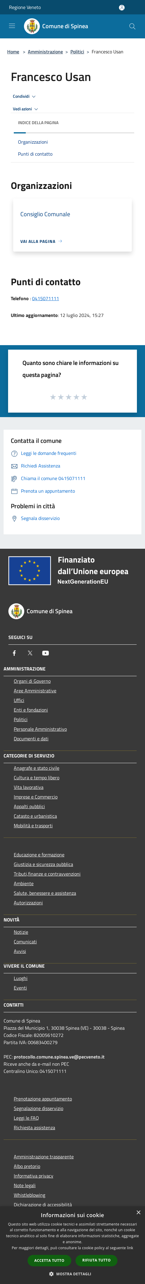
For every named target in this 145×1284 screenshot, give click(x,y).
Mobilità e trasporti (33, 825)
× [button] (138, 1213)
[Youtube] (46, 653)
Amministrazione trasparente (44, 1156)
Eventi (20, 987)
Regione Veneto (25, 7)
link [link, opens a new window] (130, 1247)
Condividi (25, 96)
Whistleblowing (29, 1195)
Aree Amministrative (35, 690)
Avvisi (20, 951)
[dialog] (72, 1245)
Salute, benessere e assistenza (45, 893)
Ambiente (24, 883)
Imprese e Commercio (36, 796)
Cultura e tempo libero (36, 777)
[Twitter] (30, 653)
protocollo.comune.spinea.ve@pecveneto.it (59, 1056)
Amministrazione (45, 51)
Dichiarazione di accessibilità (43, 1204)
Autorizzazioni (28, 902)
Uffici (19, 700)
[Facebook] (14, 653)
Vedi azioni (26, 109)
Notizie (21, 932)
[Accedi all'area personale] (122, 8)
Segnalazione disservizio (38, 1108)
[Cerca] (132, 26)
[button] (72, 1274)
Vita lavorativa (28, 787)
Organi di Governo (32, 681)
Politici (77, 51)
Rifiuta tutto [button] (96, 1260)
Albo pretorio (27, 1166)
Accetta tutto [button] (49, 1260)
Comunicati (25, 941)
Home (13, 51)
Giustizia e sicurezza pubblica (43, 864)
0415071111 (45, 298)
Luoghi (21, 978)
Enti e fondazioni (31, 709)
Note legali (25, 1185)
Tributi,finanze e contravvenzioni (47, 873)
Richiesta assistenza (34, 1127)
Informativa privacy (33, 1175)
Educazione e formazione (39, 854)
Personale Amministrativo (40, 729)
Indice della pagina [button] (38, 122)
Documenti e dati (31, 738)
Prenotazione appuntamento (43, 1098)
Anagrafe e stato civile (36, 768)
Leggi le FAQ (26, 1117)
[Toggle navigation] (12, 25)
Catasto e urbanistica (35, 816)
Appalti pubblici (29, 806)
